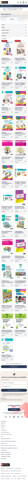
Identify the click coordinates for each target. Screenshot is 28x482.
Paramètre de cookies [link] (5, 473)
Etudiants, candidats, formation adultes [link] (8, 445)
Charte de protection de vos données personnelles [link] (11, 470)
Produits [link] (23, 478)
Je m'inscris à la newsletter (13, 390)
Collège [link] (2, 428)
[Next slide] (17, 19)
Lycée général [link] (4, 430)
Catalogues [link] (14, 476)
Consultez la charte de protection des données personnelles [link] (11, 399)
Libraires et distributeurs (6, 454)
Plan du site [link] (3, 468)
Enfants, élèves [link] (4, 443)
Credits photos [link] (18, 468)
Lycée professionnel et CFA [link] (6, 434)
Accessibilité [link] (17, 473)
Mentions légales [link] (10, 468)
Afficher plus (13, 366)
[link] (5, 416)
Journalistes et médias (5, 456)
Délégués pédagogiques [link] (6, 476)
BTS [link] (2, 436)
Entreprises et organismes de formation (9, 448)
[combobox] (14, 24)
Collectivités (3, 450)
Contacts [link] (19, 478)
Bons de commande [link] (22, 476)
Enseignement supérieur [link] (5, 438)
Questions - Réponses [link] (5, 478)
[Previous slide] (7, 19)
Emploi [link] (12, 473)
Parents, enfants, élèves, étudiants (8, 441)
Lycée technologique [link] (5, 432)
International (3, 458)
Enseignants (3, 421)
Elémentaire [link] (3, 425)
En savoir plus (3, 398)
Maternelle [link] (3, 423)
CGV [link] (15, 478)
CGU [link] (12, 478)
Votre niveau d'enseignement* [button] (8, 382)
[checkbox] (1, 393)
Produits (12, 19)
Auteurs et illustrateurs (6, 452)
